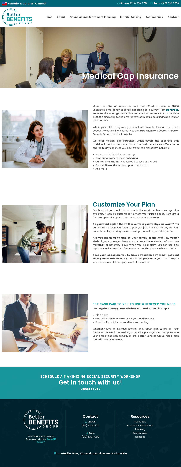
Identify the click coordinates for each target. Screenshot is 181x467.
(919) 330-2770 (132, 3)
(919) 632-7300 (165, 3)
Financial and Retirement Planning (93, 17)
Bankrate (172, 110)
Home (48, 17)
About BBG (140, 421)
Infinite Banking (130, 17)
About (61, 17)
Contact (173, 17)
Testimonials (154, 17)
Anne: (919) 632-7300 (90, 435)
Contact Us (90, 389)
